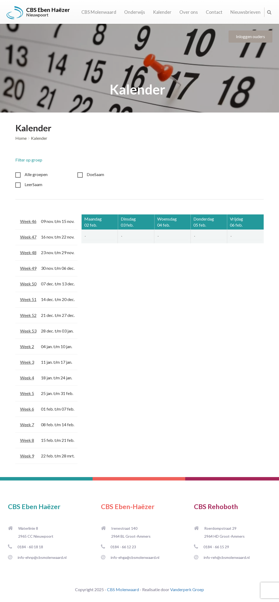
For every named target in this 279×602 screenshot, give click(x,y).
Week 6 (27, 408)
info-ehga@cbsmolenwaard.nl (135, 557)
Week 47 (28, 236)
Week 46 (28, 221)
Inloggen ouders (250, 36)
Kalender (162, 12)
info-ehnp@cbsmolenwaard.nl (42, 557)
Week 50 (28, 283)
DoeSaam (95, 174)
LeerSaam (33, 184)
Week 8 (27, 440)
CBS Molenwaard (98, 12)
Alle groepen (36, 174)
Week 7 (27, 424)
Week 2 (27, 346)
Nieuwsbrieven (245, 12)
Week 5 (27, 393)
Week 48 (28, 252)
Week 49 (28, 268)
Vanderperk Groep (187, 589)
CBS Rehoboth (216, 506)
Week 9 (27, 455)
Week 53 (28, 330)
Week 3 (27, 362)
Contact (214, 12)
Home (21, 138)
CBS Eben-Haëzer (128, 506)
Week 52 (28, 315)
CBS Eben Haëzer (34, 506)
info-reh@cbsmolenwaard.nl (227, 557)
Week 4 (27, 377)
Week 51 (28, 299)
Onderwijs (134, 12)
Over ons (188, 12)
